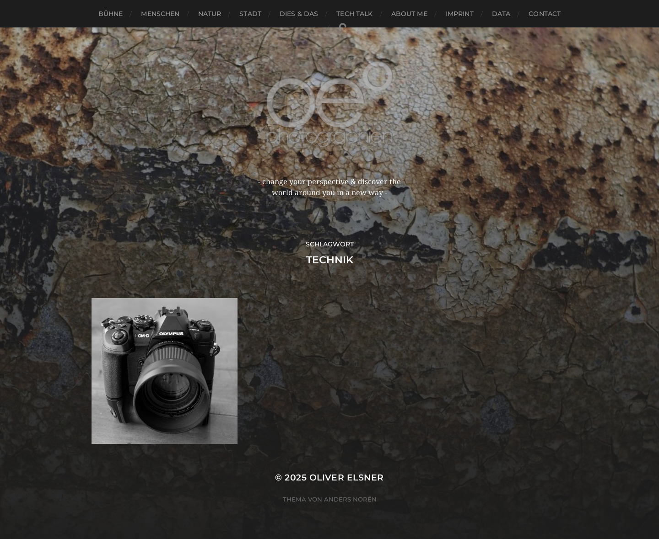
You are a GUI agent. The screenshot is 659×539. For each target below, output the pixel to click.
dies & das (299, 14)
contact (545, 14)
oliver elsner (346, 477)
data (501, 14)
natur (209, 14)
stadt (250, 14)
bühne (110, 14)
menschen (160, 14)
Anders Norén (350, 499)
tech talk (354, 14)
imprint (460, 14)
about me (409, 14)
